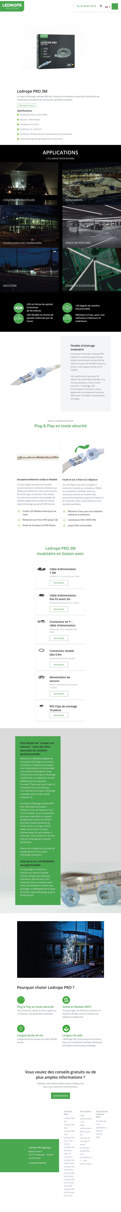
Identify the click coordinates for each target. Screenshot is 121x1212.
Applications (101, 1127)
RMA (98, 1137)
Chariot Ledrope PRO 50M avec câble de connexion (69, 1150)
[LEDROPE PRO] (7, 6)
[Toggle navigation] (115, 6)
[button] (101, 6)
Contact (99, 1134)
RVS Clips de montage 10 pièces (85, 1141)
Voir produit (59, 583)
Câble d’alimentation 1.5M (86, 1118)
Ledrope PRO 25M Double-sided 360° (69, 1192)
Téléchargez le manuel (26, 105)
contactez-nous (60, 1095)
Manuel (99, 1131)
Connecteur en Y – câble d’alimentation (86, 1160)
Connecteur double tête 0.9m (85, 1151)
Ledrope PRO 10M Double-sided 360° (69, 1182)
